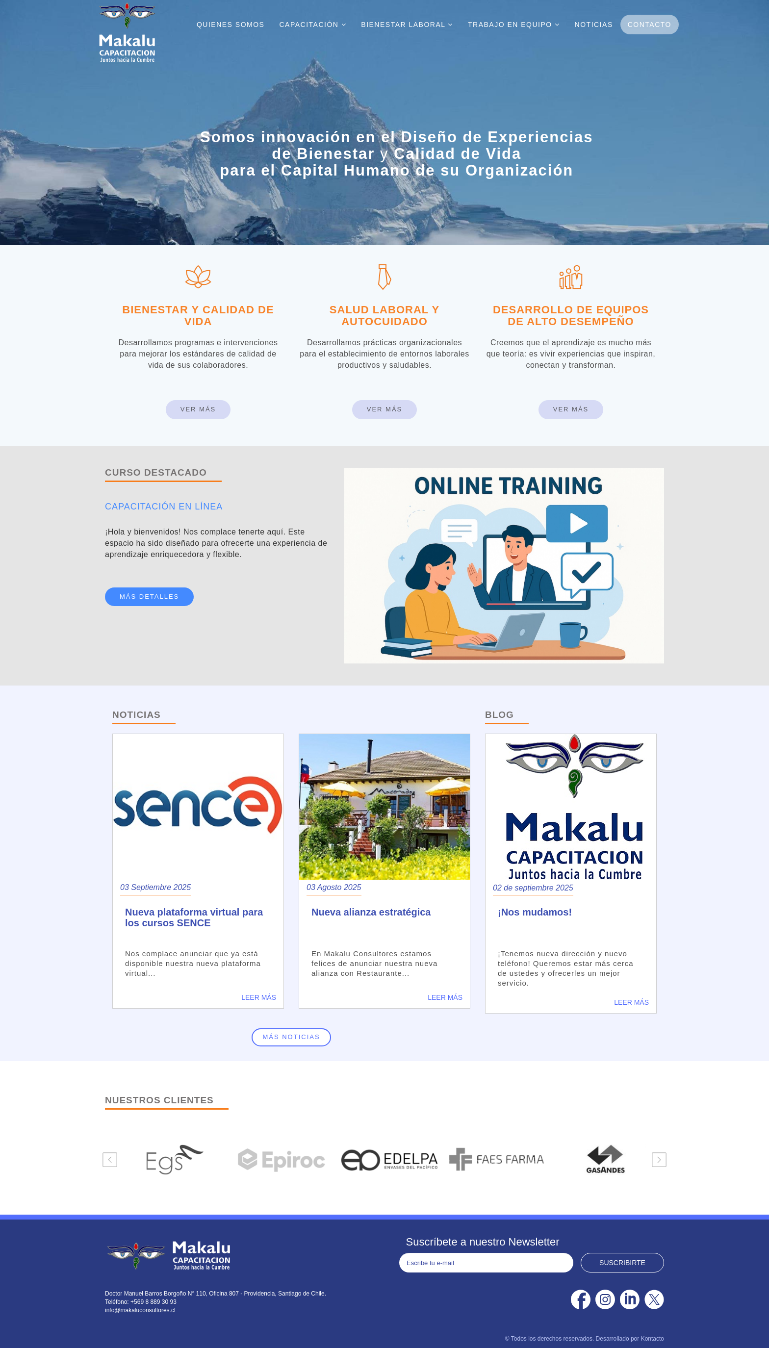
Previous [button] (110, 1159)
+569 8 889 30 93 (153, 1301)
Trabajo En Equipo (514, 24)
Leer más (258, 997)
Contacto (649, 24)
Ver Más (198, 409)
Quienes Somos (231, 24)
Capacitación (312, 24)
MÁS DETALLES (149, 596)
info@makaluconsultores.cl (140, 1310)
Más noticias (291, 1037)
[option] (170, 1159)
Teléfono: (117, 1301)
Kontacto (652, 1338)
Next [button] (659, 1159)
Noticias (594, 24)
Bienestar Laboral (407, 24)
